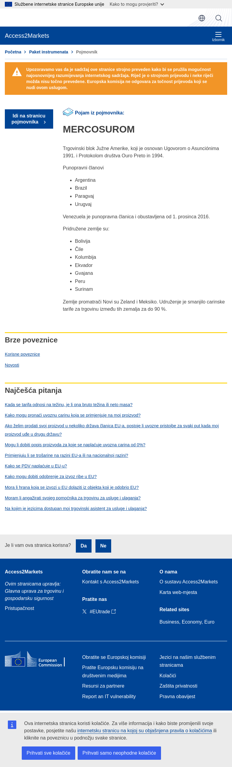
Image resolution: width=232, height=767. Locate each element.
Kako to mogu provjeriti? (137, 4)
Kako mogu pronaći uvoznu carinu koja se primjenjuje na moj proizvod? (72, 415)
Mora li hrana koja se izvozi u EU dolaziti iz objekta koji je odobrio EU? (72, 487)
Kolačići (168, 675)
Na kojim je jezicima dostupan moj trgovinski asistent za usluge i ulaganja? (76, 508)
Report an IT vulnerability (109, 696)
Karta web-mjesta (178, 592)
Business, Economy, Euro (187, 621)
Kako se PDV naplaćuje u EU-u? (36, 466)
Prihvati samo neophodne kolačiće (119, 753)
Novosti (12, 365)
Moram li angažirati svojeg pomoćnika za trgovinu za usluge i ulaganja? (72, 498)
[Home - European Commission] (38, 660)
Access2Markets (24, 571)
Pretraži (218, 18)
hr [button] (201, 18)
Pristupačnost (19, 608)
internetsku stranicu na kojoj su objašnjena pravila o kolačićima (144, 730)
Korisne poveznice (22, 354)
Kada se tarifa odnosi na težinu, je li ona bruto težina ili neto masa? (69, 404)
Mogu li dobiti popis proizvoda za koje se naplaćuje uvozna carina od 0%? (75, 444)
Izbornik (218, 36)
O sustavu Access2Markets (189, 581)
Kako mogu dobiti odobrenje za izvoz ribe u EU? (51, 476)
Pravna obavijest (177, 696)
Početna (13, 52)
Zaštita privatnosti (178, 685)
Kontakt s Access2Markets (110, 581)
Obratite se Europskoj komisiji (114, 657)
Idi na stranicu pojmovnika (28, 118)
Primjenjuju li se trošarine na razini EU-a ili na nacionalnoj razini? (66, 455)
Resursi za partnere (103, 685)
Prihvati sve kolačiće (48, 753)
